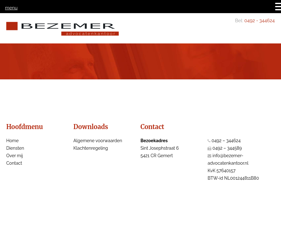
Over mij (14, 155)
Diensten (15, 148)
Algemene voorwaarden (97, 140)
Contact (14, 163)
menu (11, 8)
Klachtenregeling (90, 148)
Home (12, 140)
